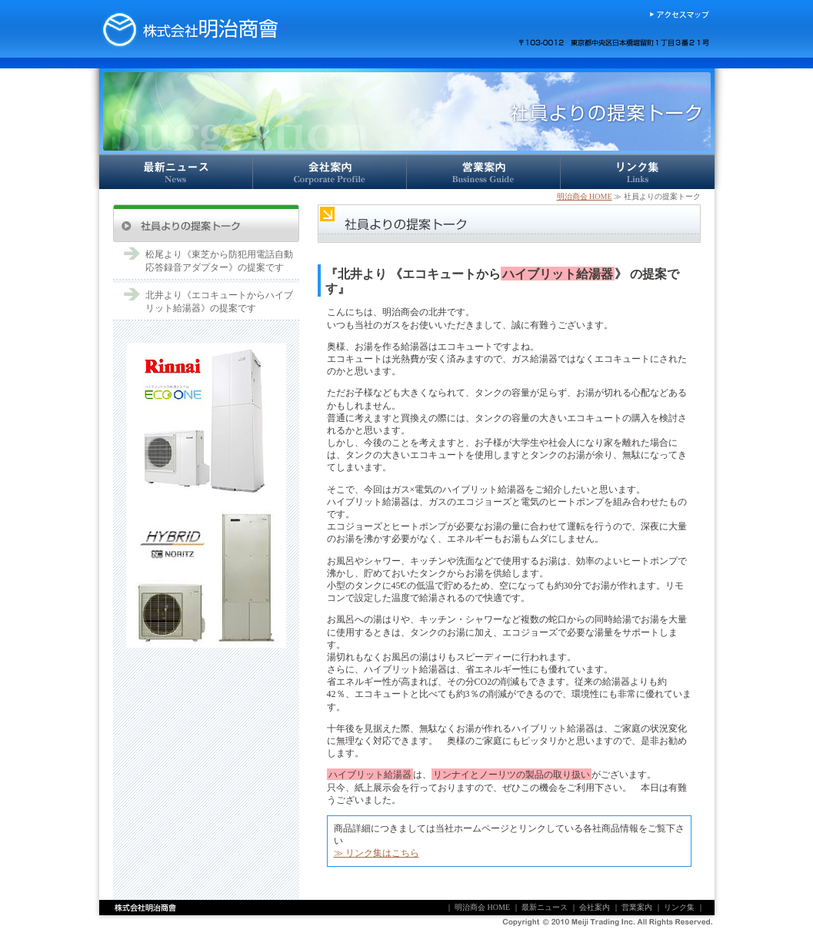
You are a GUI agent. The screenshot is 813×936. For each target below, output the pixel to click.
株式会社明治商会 (190, 29)
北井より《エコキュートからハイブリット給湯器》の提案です (219, 302)
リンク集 (638, 171)
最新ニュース (176, 171)
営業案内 (484, 171)
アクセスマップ (679, 14)
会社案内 (330, 171)
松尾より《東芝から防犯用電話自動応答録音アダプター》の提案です (219, 261)
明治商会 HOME (584, 196)
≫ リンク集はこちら (376, 853)
